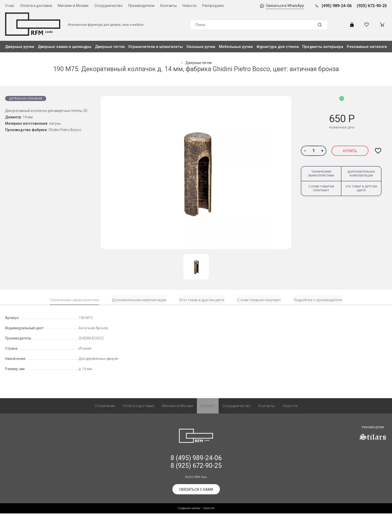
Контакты (168, 6)
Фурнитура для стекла (277, 46)
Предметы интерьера (322, 46)
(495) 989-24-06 (337, 5)
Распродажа (213, 6)
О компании (104, 408)
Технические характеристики (321, 173)
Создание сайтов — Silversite (196, 510)
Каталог (208, 408)
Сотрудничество (108, 6)
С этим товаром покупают (321, 188)
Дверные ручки (19, 46)
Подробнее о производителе (318, 300)
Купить (350, 151)
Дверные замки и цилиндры (64, 46)
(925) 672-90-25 (372, 5)
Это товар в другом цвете (361, 188)
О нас (9, 6)
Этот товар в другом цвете (201, 300)
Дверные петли (110, 46)
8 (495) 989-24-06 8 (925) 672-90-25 (196, 464)
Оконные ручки (200, 46)
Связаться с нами (196, 492)
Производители (141, 6)
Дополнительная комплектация (361, 173)
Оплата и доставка (36, 6)
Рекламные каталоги (367, 46)
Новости (189, 6)
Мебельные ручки (236, 46)
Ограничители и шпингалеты (155, 46)
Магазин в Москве (73, 6)
